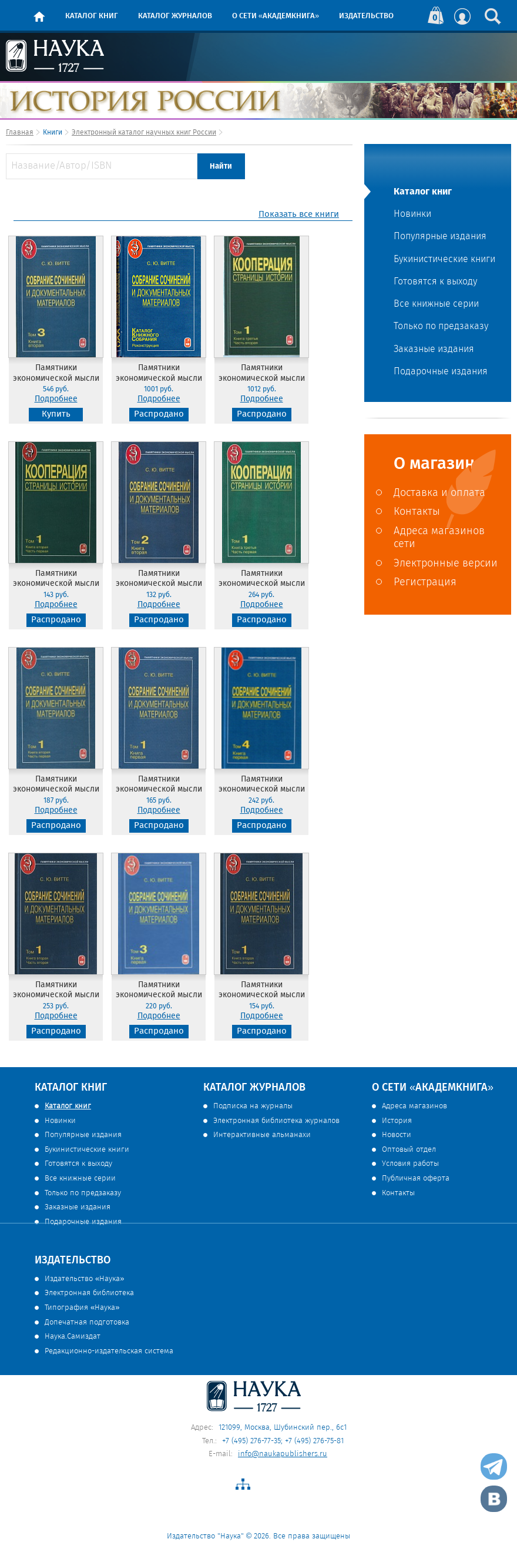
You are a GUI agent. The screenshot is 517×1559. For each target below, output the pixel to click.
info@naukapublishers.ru (282, 1454)
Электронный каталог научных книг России (144, 132)
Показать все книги (298, 214)
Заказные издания (434, 350)
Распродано (159, 414)
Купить (56, 414)
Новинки (412, 214)
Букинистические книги (444, 260)
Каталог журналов (175, 16)
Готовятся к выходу (435, 282)
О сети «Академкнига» (275, 16)
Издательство (366, 16)
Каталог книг (91, 16)
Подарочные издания (441, 372)
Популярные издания (440, 237)
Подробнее (56, 399)
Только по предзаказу (441, 327)
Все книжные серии (436, 304)
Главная (19, 132)
